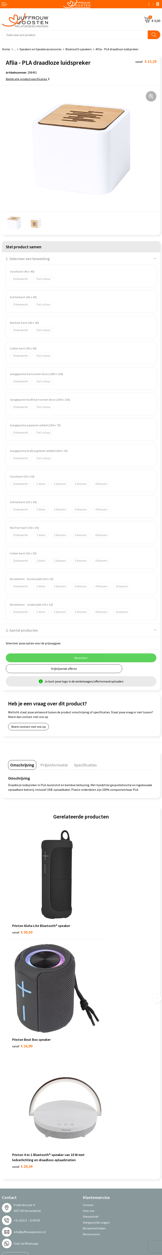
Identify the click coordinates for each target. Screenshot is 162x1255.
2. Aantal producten (22, 630)
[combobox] (75, 34)
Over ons (88, 1052)
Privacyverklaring (13, 1130)
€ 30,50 (22, 907)
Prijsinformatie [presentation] (54, 765)
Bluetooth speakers (78, 49)
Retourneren (91, 1076)
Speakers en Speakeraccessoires (41, 49)
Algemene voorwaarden (17, 1118)
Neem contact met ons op (28, 727)
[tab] (22, 765)
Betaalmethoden (94, 1070)
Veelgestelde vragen (96, 1064)
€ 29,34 (22, 1008)
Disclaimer (9, 1135)
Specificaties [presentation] (85, 765)
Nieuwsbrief (91, 1058)
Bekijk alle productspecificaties (28, 79)
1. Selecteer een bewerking (28, 258)
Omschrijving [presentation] (22, 765)
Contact (88, 1047)
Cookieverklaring (13, 1124)
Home (6, 49)
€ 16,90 (95, 907)
